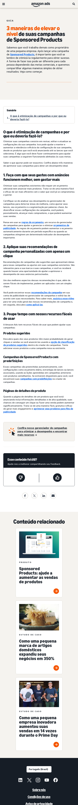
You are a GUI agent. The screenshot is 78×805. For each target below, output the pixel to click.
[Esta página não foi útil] (20, 478)
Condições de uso (39, 797)
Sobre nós (39, 790)
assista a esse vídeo (63, 298)
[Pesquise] (73, 4)
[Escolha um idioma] (39, 769)
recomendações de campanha (46, 292)
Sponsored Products (22, 54)
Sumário (11, 110)
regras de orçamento (32, 222)
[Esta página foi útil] (57, 478)
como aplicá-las (34, 304)
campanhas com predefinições (36, 378)
